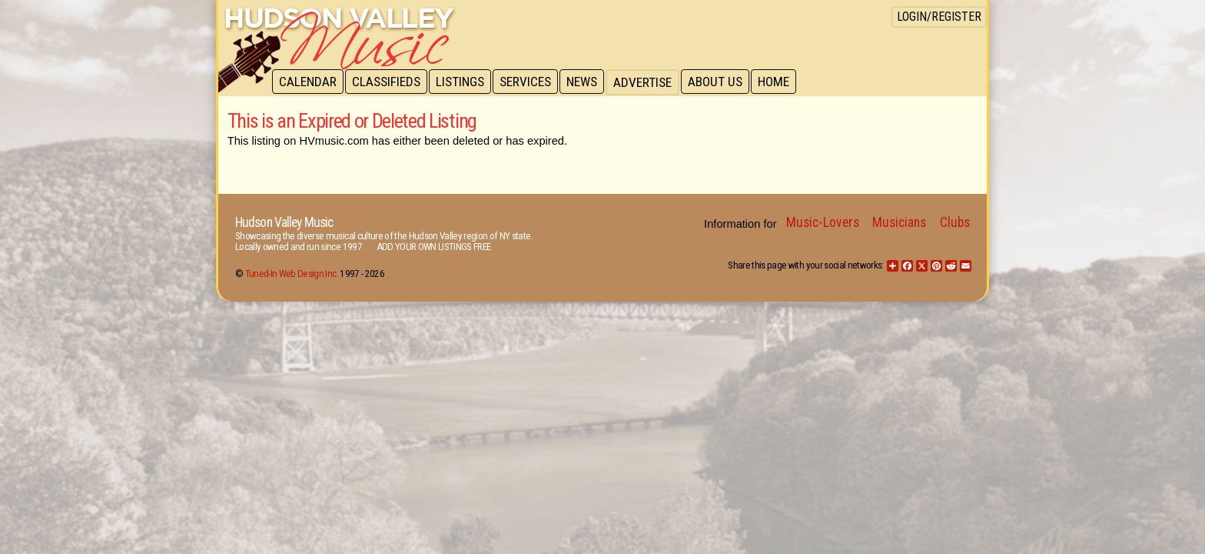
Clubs (955, 222)
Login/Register (939, 16)
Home (783, 82)
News (588, 82)
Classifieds (388, 82)
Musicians (899, 222)
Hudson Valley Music (284, 222)
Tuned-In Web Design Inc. (291, 273)
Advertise (650, 82)
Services (530, 82)
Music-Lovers (822, 222)
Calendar (308, 82)
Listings (464, 82)
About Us (723, 82)
